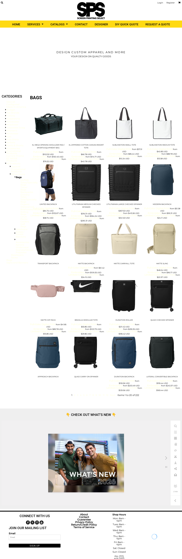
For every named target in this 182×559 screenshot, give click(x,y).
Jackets (10, 142)
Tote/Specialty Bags (28, 200)
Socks (14, 257)
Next (112, 395)
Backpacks (26, 192)
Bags (9, 260)
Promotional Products (13, 152)
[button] (2, 2)
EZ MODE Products (11, 159)
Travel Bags (23, 188)
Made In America (16, 107)
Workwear (12, 133)
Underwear (22, 247)
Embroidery (40, 156)
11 (103, 395)
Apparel (15, 166)
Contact (84, 517)
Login (160, 2)
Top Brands (12, 112)
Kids (8, 136)
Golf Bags (23, 225)
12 (107, 395)
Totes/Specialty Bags (29, 183)
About (84, 514)
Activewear (12, 121)
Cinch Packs (23, 217)
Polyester (21, 252)
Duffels (24, 180)
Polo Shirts (12, 139)
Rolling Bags (24, 213)
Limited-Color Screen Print (45, 159)
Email (12, 533)
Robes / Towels (20, 233)
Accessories (13, 148)
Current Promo (15, 156)
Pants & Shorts (14, 145)
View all (10, 102)
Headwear (12, 124)
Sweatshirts (13, 118)
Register (170, 2)
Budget (10, 109)
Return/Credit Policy (84, 524)
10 (100, 395)
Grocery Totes (24, 195)
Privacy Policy (84, 522)
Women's (11, 130)
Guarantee (84, 519)
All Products (13, 163)
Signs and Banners (17, 262)
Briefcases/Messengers (33, 209)
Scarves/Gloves (24, 250)
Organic (25, 204)
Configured (12, 104)
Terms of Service (83, 527)
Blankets (21, 236)
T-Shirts (10, 115)
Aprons (20, 244)
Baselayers (17, 255)
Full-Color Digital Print (46, 152)
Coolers (24, 221)
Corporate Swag (15, 127)
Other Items (18, 174)
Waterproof (27, 207)
